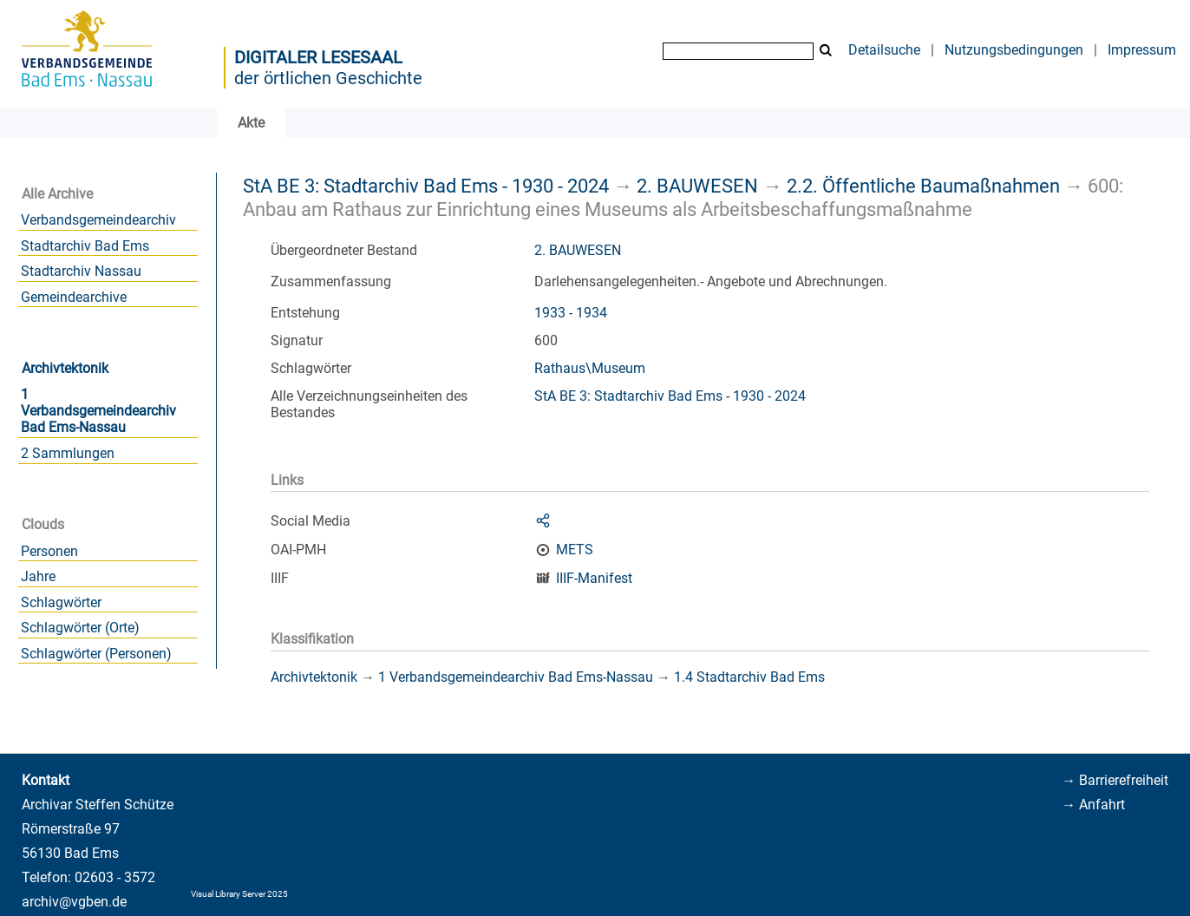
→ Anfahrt (1093, 804)
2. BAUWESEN (697, 185)
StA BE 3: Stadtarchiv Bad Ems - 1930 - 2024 (426, 185)
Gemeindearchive (74, 297)
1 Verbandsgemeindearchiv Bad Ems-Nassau (98, 410)
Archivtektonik (65, 368)
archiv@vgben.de (74, 901)
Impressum (1142, 50)
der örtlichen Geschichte (328, 78)
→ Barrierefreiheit (1115, 780)
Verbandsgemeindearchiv (98, 220)
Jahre (38, 576)
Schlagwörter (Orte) (80, 627)
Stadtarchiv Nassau (81, 271)
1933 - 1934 (570, 312)
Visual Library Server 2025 (239, 894)
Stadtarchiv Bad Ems (85, 246)
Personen (49, 551)
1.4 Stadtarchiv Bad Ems (749, 677)
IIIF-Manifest (594, 578)
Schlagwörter (61, 602)
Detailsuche (884, 50)
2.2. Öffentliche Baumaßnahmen (923, 185)
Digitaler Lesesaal (318, 57)
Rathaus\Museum (589, 368)
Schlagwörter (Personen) (96, 653)
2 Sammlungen (67, 453)
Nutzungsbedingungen (1014, 50)
